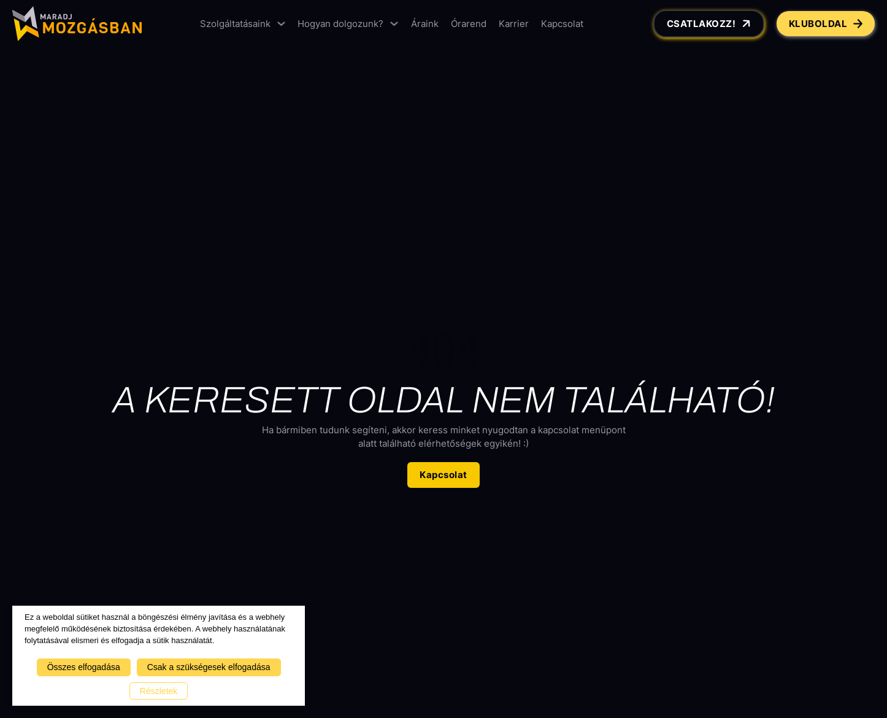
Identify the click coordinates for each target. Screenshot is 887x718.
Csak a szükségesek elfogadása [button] (209, 667)
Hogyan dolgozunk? (340, 23)
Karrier (514, 23)
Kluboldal (826, 23)
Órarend (468, 23)
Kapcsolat (562, 23)
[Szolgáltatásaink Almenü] (281, 23)
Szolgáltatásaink (235, 23)
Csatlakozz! (710, 23)
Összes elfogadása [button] (83, 667)
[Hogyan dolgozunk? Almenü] (394, 23)
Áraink (425, 23)
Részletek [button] (158, 691)
